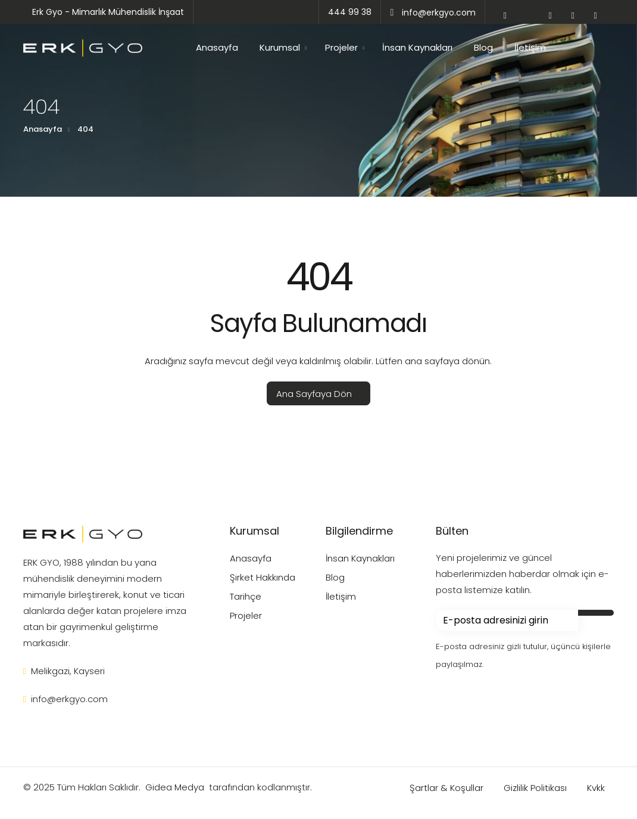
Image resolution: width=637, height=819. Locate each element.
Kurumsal (280, 47)
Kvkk (596, 787)
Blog (483, 47)
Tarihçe (245, 596)
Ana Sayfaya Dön (314, 393)
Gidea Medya (174, 787)
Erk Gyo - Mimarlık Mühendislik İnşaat (108, 12)
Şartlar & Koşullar (448, 787)
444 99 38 (349, 12)
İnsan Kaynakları (417, 47)
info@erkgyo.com (433, 12)
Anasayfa (217, 47)
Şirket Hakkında (262, 577)
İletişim (530, 47)
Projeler (341, 47)
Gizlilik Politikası (536, 787)
